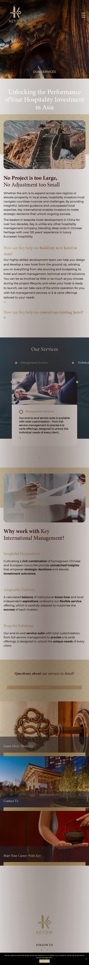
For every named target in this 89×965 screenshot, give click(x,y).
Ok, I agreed (44, 961)
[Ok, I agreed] (86, 959)
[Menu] (82, 17)
